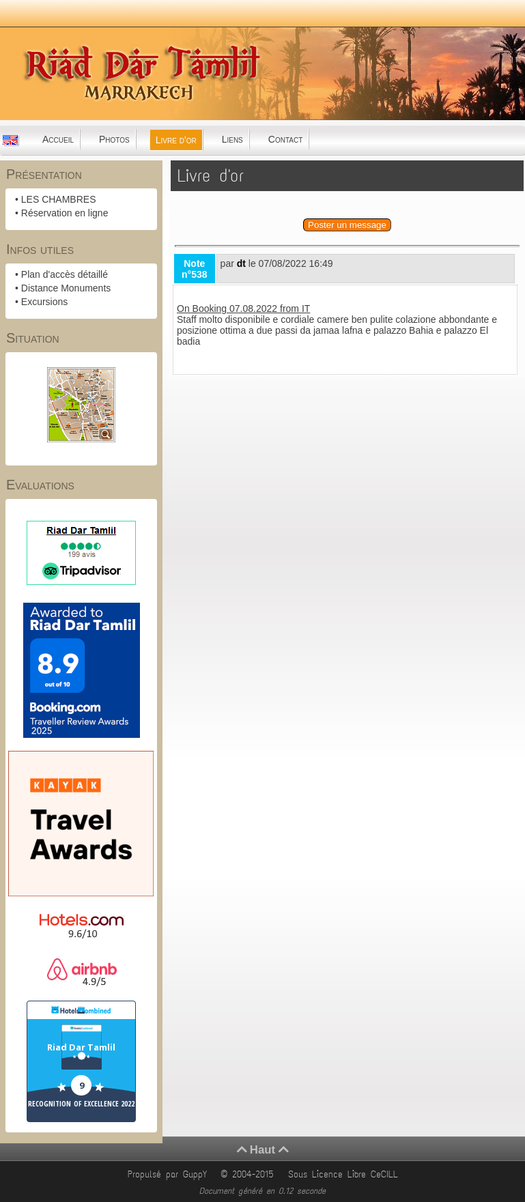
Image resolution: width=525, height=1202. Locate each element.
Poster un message (347, 225)
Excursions (44, 301)
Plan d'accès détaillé (64, 274)
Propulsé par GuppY (170, 1174)
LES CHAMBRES (58, 199)
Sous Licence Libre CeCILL (345, 1174)
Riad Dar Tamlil (81, 1047)
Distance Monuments (66, 288)
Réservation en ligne (65, 213)
